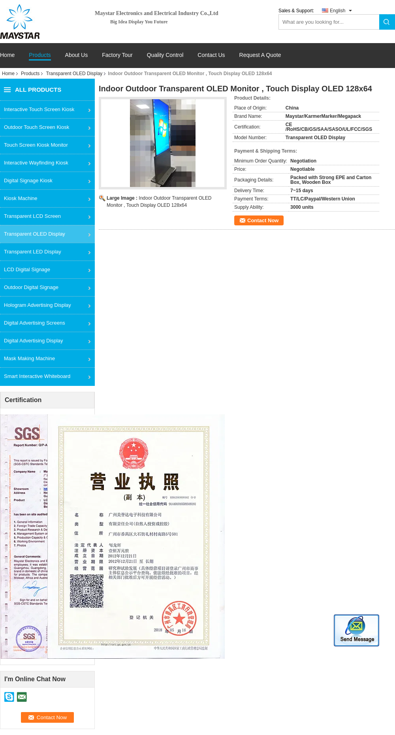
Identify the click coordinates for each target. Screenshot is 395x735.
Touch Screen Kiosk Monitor (36, 145)
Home (7, 55)
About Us (76, 55)
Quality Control (165, 55)
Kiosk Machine (21, 198)
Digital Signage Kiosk (28, 180)
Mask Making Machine (29, 358)
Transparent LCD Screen (32, 216)
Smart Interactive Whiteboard (37, 376)
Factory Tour (117, 55)
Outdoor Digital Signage (31, 287)
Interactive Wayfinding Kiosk (36, 163)
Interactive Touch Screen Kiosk (39, 109)
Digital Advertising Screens (34, 323)
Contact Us (211, 55)
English (337, 10)
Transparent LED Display (32, 252)
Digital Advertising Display (33, 341)
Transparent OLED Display (74, 73)
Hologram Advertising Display (37, 305)
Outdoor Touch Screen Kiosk (36, 127)
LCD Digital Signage (27, 269)
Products (40, 55)
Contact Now (262, 220)
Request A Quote (260, 55)
